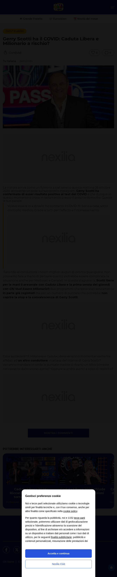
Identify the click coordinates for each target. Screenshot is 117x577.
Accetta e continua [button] (58, 553)
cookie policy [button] (70, 511)
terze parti (79, 517)
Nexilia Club (58, 564)
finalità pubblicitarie (61, 537)
